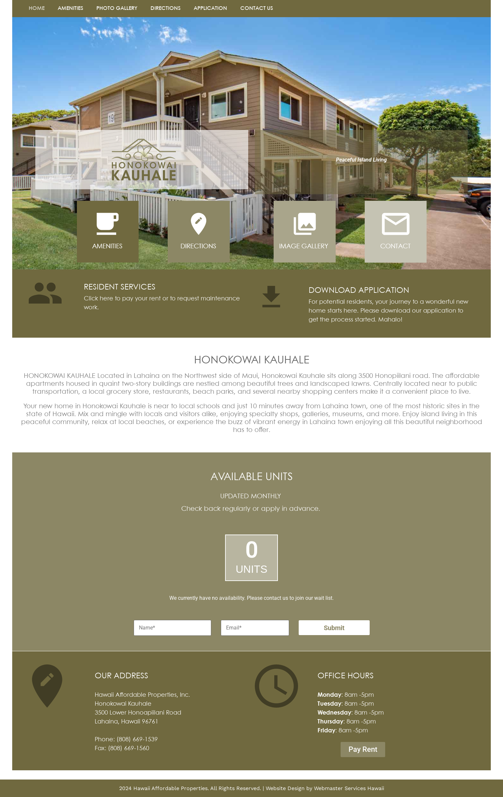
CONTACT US (256, 8)
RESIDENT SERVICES (119, 287)
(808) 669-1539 (137, 740)
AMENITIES (70, 8)
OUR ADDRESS (121, 676)
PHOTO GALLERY (116, 8)
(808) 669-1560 (128, 748)
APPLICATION (210, 8)
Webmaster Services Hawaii (349, 788)
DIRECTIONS (166, 8)
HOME (37, 8)
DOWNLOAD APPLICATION (359, 290)
